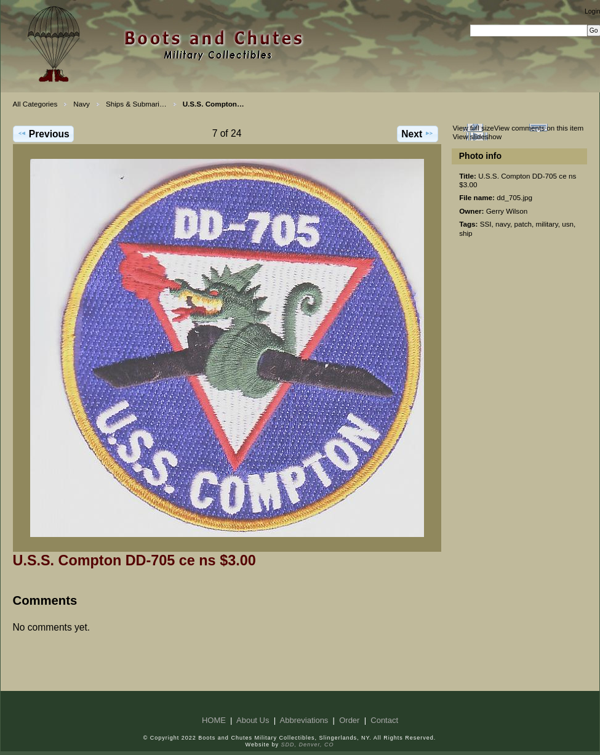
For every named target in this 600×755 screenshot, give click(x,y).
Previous (43, 133)
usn (568, 224)
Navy (81, 104)
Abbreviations (304, 720)
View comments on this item (538, 128)
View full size (473, 128)
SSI (486, 224)
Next (417, 133)
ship (465, 233)
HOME (214, 720)
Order (349, 720)
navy (502, 224)
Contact (384, 720)
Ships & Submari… (136, 104)
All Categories (35, 104)
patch (523, 224)
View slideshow (477, 136)
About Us (252, 720)
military (547, 224)
